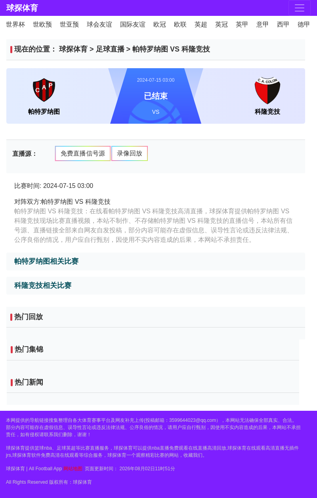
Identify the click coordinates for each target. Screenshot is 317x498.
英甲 (242, 24)
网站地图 (72, 468)
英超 (201, 24)
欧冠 (159, 24)
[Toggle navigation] (299, 8)
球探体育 (22, 8)
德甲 (304, 24)
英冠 (221, 24)
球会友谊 (99, 24)
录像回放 (129, 153)
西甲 (283, 24)
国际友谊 (132, 24)
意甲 (262, 24)
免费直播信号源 (82, 152)
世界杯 (15, 24)
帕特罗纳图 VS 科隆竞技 (171, 49)
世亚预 (69, 24)
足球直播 (110, 49)
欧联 (180, 24)
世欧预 (42, 24)
